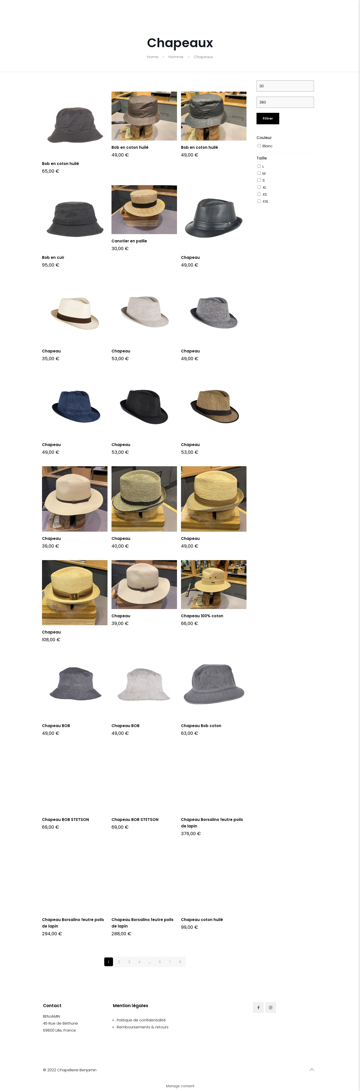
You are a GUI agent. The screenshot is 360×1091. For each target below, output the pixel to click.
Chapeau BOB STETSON (65, 819)
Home (152, 56)
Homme (176, 56)
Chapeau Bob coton (201, 725)
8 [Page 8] (180, 961)
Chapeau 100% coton (202, 616)
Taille (261, 158)
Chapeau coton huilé (202, 919)
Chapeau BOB (56, 725)
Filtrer (268, 118)
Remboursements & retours (142, 1027)
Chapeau (190, 257)
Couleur (264, 137)
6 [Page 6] (160, 961)
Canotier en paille (129, 241)
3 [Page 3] (129, 961)
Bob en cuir (53, 257)
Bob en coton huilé (60, 163)
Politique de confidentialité (141, 1020)
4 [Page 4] (139, 961)
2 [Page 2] (119, 961)
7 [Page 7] (170, 961)
